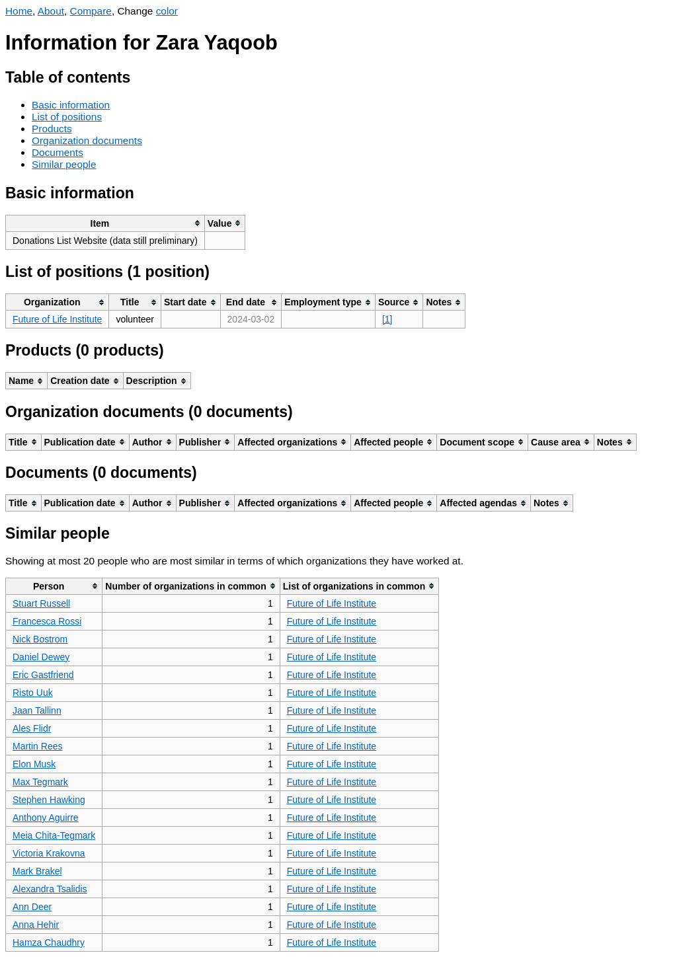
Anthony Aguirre (46, 817)
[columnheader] (105, 223)
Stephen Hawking (49, 799)
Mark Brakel (37, 871)
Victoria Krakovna (49, 853)
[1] (387, 319)
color (167, 11)
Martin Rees (37, 746)
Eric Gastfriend (43, 675)
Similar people (64, 164)
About (51, 11)
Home (18, 11)
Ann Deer (32, 906)
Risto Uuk (33, 692)
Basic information (71, 104)
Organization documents (87, 140)
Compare (91, 11)
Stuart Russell (41, 603)
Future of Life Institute (57, 319)
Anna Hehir (36, 924)
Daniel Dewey (41, 657)
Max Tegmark (40, 782)
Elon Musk (34, 764)
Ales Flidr (32, 728)
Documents (57, 152)
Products (52, 128)
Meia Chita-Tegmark (54, 835)
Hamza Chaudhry (49, 942)
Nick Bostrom (40, 639)
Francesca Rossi (47, 621)
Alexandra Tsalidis (50, 889)
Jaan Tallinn (37, 710)
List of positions (67, 116)
